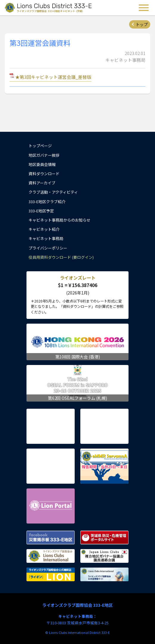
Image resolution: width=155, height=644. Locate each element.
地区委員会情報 (42, 164)
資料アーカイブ (42, 183)
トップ (142, 24)
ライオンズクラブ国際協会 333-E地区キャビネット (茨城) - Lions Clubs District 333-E (49, 7)
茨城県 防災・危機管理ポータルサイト (104, 537)
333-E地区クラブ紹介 (47, 201)
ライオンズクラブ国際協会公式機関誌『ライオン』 (50, 574)
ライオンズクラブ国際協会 (50, 556)
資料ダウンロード (44, 173)
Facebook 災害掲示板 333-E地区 (50, 537)
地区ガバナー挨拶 (44, 155)
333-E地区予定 (41, 211)
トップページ (40, 145)
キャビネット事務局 (46, 238)
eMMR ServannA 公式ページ (104, 466)
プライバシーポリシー (48, 248)
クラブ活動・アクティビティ (53, 192)
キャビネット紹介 (44, 229)
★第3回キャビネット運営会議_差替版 (53, 77)
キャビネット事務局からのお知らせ (59, 220)
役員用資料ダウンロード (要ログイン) (61, 257)
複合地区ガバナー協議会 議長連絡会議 (104, 556)
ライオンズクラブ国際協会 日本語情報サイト (104, 574)
